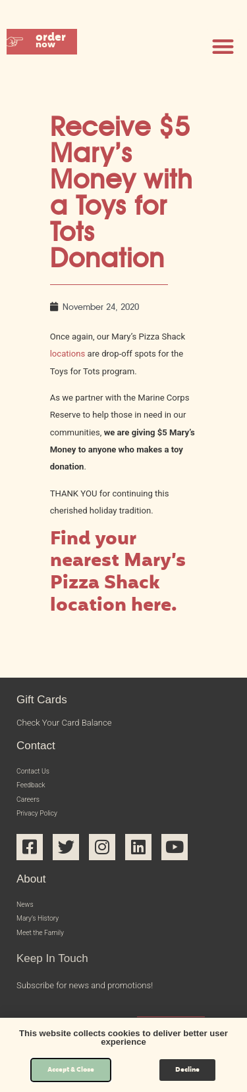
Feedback (34, 790)
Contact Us (37, 772)
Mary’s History (43, 933)
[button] (55, 46)
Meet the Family (46, 950)
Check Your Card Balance (64, 723)
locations (68, 354)
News (27, 917)
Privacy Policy (42, 823)
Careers (30, 806)
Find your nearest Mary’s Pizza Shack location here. (118, 573)
